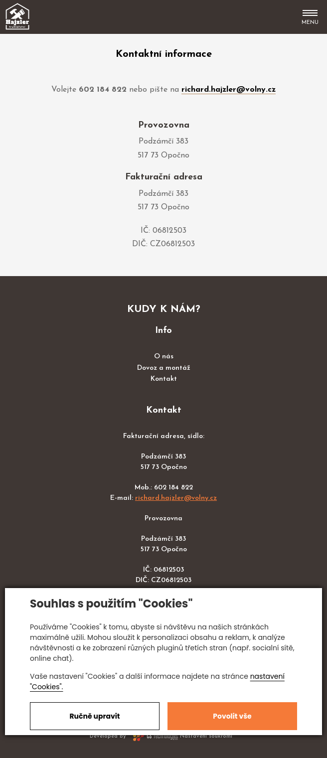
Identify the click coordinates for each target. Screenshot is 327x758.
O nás (163, 356)
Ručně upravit (94, 716)
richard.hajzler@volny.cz (228, 90)
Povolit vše (232, 716)
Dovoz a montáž (163, 368)
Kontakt (164, 379)
